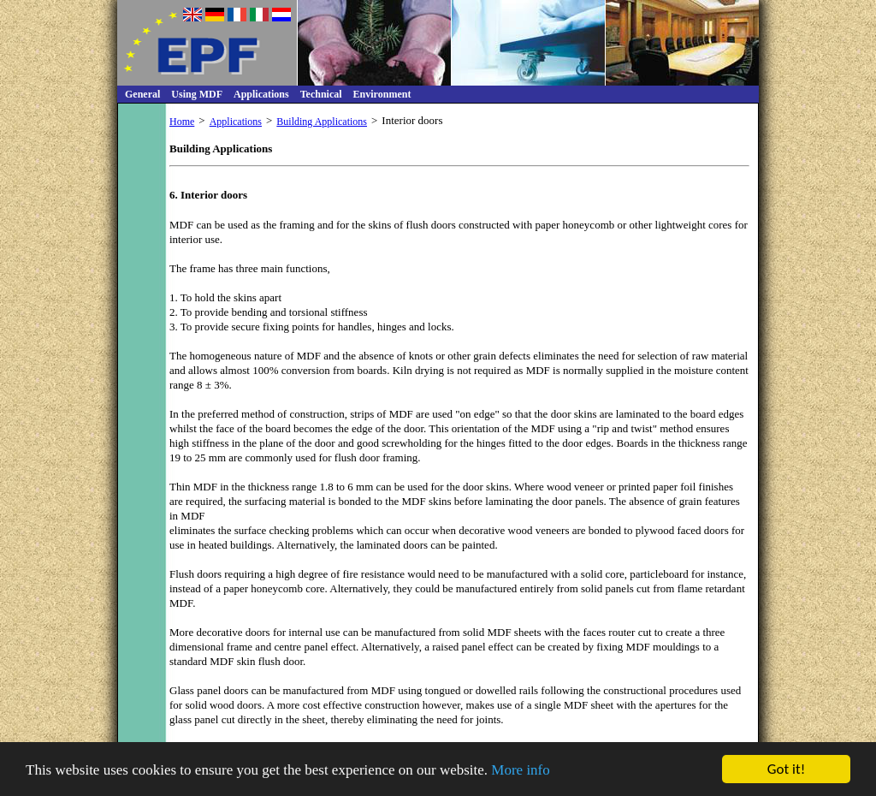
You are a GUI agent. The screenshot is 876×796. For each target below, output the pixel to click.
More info (520, 771)
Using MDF (196, 94)
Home (181, 122)
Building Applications (321, 122)
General (142, 94)
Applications (261, 94)
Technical (321, 94)
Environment (382, 94)
